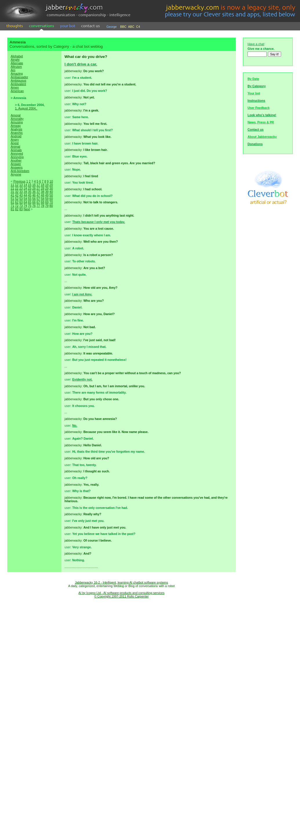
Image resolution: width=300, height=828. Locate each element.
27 (38, 188)
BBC (123, 26)
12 (17, 185)
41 (12, 195)
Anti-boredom (20, 171)
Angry (15, 139)
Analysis (16, 129)
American (17, 91)
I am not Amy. (82, 294)
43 (21, 195)
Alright (15, 59)
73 (21, 205)
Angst (15, 143)
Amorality (17, 118)
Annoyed (17, 153)
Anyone (16, 174)
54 (25, 198)
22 (17, 188)
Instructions (256, 100)
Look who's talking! (262, 115)
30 (51, 188)
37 (38, 191)
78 (42, 205)
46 (34, 195)
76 (34, 205)
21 (12, 188)
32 (17, 191)
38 (42, 191)
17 (38, 185)
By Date (253, 79)
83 (21, 209)
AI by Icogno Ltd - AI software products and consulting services (122, 593)
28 (42, 188)
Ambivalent (18, 84)
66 (34, 202)
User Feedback (259, 107)
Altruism (16, 66)
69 (47, 202)
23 (21, 188)
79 (47, 205)
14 (25, 185)
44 (25, 195)
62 (17, 202)
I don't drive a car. (81, 64)
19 (47, 185)
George (111, 26)
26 (34, 188)
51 (12, 198)
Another (16, 160)
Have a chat (256, 44)
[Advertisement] (34, 313)
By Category (257, 86)
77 (38, 205)
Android (16, 136)
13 (21, 185)
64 (25, 202)
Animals (16, 150)
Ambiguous (18, 80)
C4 (138, 26)
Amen (15, 87)
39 (47, 191)
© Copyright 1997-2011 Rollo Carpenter (121, 596)
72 (17, 205)
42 (17, 195)
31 (12, 191)
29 (47, 188)
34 (25, 191)
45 (29, 195)
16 (34, 185)
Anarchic (17, 132)
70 (51, 202)
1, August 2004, (26, 108)
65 (29, 202)
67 (38, 202)
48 (42, 195)
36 (34, 191)
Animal (15, 146)
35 (29, 191)
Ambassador (19, 77)
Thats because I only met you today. (98, 222)
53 (21, 198)
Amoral (16, 115)
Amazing (17, 73)
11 (12, 185)
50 (51, 195)
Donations (255, 144)
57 (38, 198)
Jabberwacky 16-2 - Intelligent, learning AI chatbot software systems (121, 582)
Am (13, 70)
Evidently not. (82, 379)
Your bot (254, 93)
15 (29, 185)
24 (25, 188)
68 (42, 202)
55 (29, 198)
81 (12, 209)
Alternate (17, 63)
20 (51, 185)
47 (38, 195)
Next (26, 209)
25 (29, 188)
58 (42, 198)
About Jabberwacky (262, 136)
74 (25, 205)
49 (47, 195)
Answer (16, 164)
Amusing (17, 122)
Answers (17, 167)
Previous (19, 181)
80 (51, 205)
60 (51, 198)
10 (51, 181)
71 (12, 205)
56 (34, 198)
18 (42, 185)
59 (47, 198)
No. (74, 425)
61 (12, 202)
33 (21, 191)
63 (21, 202)
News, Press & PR (261, 122)
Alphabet (17, 56)
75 (29, 205)
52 (17, 198)
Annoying (17, 157)
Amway (16, 125)
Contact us (255, 129)
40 (51, 191)
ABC (131, 26)
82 (17, 209)
